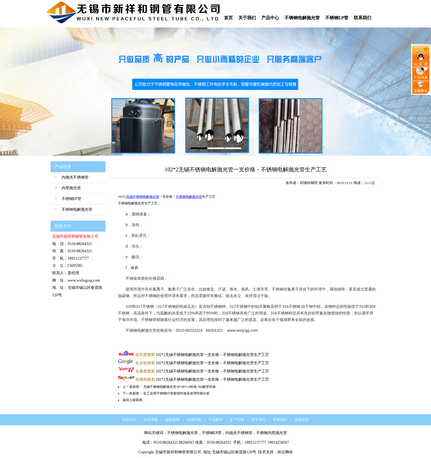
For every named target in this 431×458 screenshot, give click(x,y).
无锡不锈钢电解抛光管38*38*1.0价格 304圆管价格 (179, 387)
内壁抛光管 (70, 188)
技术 (262, 452)
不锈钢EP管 (336, 17)
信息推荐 (172, 420)
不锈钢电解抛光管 (302, 17)
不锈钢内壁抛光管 (271, 433)
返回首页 (129, 420)
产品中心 (270, 17)
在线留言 (302, 420)
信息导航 (151, 420)
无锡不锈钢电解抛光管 (142, 197)
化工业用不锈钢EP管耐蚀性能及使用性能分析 (176, 393)
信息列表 (194, 420)
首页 (228, 17)
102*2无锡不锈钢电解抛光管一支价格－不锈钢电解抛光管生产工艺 (202, 355)
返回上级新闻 (132, 400)
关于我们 (247, 17)
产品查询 (215, 420)
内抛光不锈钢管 (74, 177)
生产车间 (237, 420)
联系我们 (362, 17)
